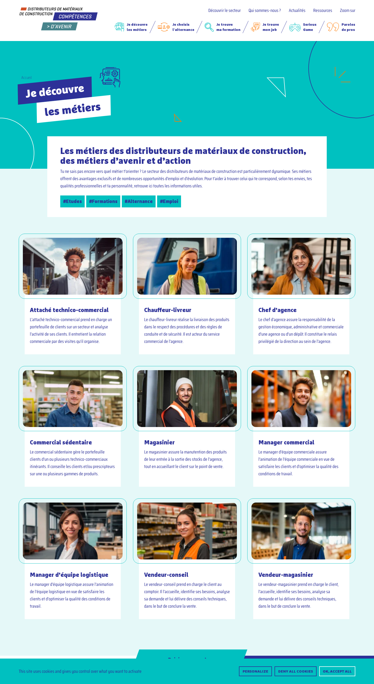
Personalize (255, 671)
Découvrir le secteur (224, 10)
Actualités (297, 10)
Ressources (322, 10)
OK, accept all (337, 671)
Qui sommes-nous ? (265, 10)
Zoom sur (347, 10)
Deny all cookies (295, 671)
